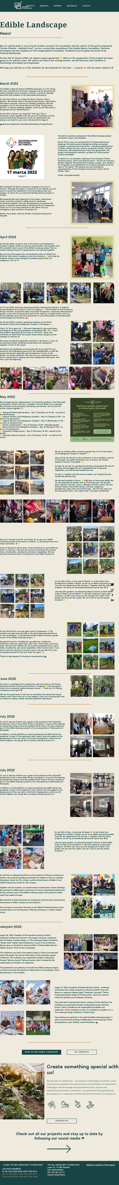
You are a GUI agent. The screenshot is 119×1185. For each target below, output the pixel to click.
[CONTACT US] (62, 1121)
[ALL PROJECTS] (82, 1052)
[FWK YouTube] (112, 584)
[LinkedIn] (112, 600)
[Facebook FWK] (112, 595)
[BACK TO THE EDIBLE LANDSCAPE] (41, 1052)
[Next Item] (110, 292)
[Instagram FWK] (112, 590)
